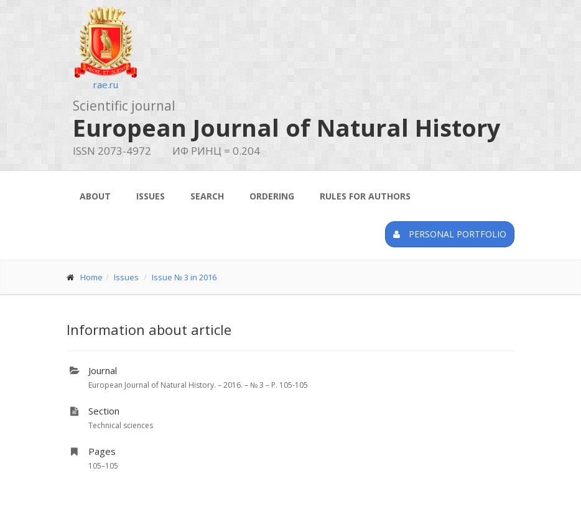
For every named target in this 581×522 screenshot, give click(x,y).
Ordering (271, 196)
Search (207, 196)
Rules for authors (365, 196)
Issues (150, 196)
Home (91, 277)
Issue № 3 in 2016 (184, 277)
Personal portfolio (449, 234)
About (95, 196)
